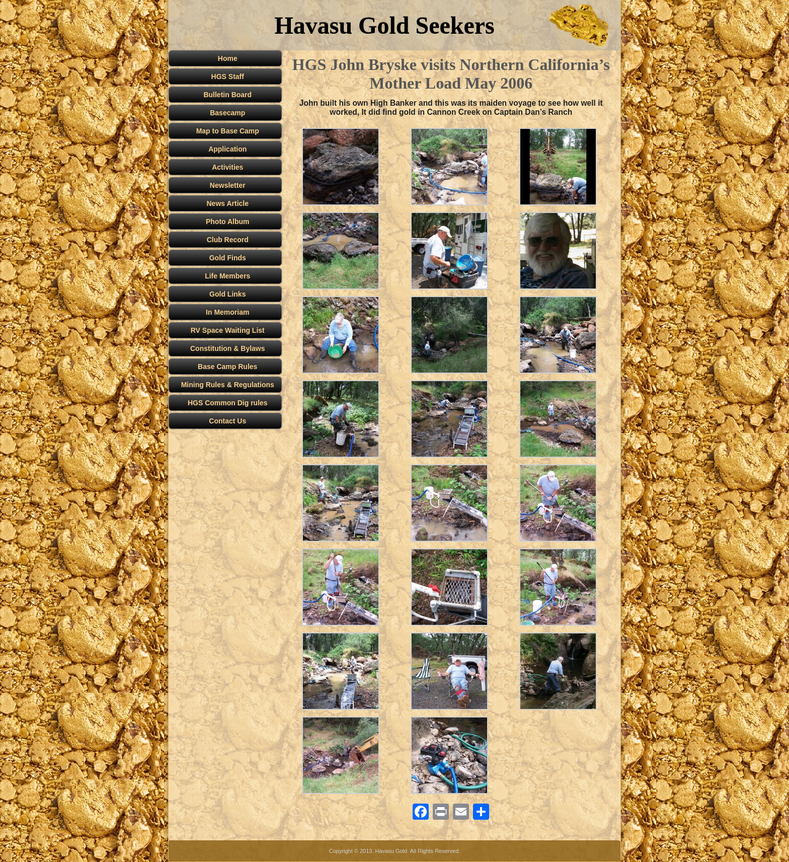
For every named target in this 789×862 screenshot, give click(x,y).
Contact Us (227, 421)
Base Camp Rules (227, 367)
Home (228, 58)
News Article (227, 203)
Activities (227, 167)
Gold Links (227, 294)
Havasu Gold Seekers (384, 25)
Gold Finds (227, 258)
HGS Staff (227, 77)
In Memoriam (227, 312)
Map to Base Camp (227, 131)
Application (227, 149)
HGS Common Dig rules (228, 403)
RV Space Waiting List (228, 330)
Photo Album (228, 222)
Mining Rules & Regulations (227, 385)
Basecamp (227, 113)
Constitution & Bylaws (227, 348)
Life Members (227, 276)
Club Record (228, 240)
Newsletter (228, 185)
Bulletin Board (227, 95)
